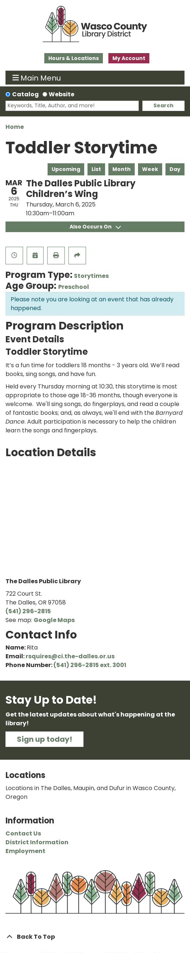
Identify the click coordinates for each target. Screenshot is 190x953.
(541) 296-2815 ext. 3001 (89, 665)
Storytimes (91, 276)
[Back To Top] (95, 937)
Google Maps (54, 620)
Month (121, 169)
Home (14, 127)
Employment (25, 851)
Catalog (25, 94)
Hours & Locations (73, 58)
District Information (36, 842)
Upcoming (66, 169)
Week (150, 169)
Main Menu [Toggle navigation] (36, 77)
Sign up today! (44, 739)
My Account (128, 58)
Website (61, 94)
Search (163, 105)
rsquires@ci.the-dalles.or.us (70, 656)
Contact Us (23, 833)
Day (174, 169)
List (96, 169)
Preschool (73, 287)
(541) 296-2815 (28, 611)
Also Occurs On (95, 226)
